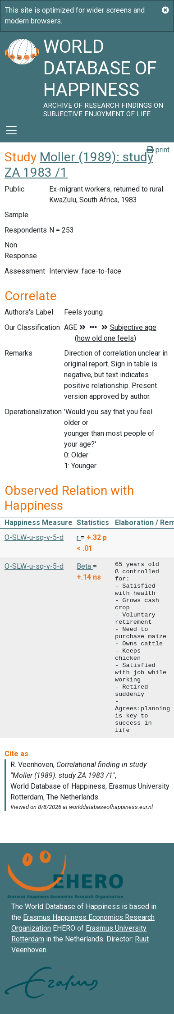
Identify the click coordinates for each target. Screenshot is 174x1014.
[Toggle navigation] (11, 130)
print (158, 150)
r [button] (79, 537)
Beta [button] (85, 566)
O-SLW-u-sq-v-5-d (34, 537)
